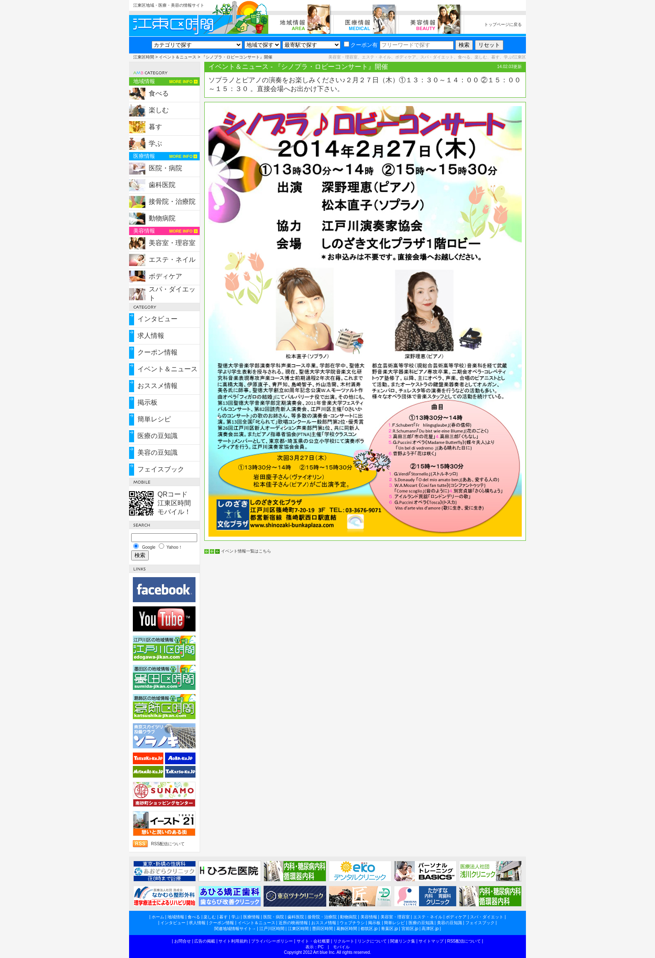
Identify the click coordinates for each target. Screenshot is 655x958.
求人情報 (150, 335)
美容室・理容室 (172, 242)
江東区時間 (143, 57)
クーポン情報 (157, 352)
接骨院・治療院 (172, 201)
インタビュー (157, 318)
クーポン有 (361, 45)
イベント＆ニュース (177, 57)
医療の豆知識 (157, 435)
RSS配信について (168, 843)
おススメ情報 (157, 385)
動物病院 (162, 218)
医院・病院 (165, 168)
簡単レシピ (154, 419)
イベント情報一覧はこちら (246, 551)
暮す (155, 126)
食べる (159, 93)
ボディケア (165, 276)
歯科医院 (162, 184)
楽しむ (159, 110)
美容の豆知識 (157, 452)
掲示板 (147, 402)
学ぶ (155, 143)
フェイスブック (160, 469)
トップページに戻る (503, 24)
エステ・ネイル (172, 259)
